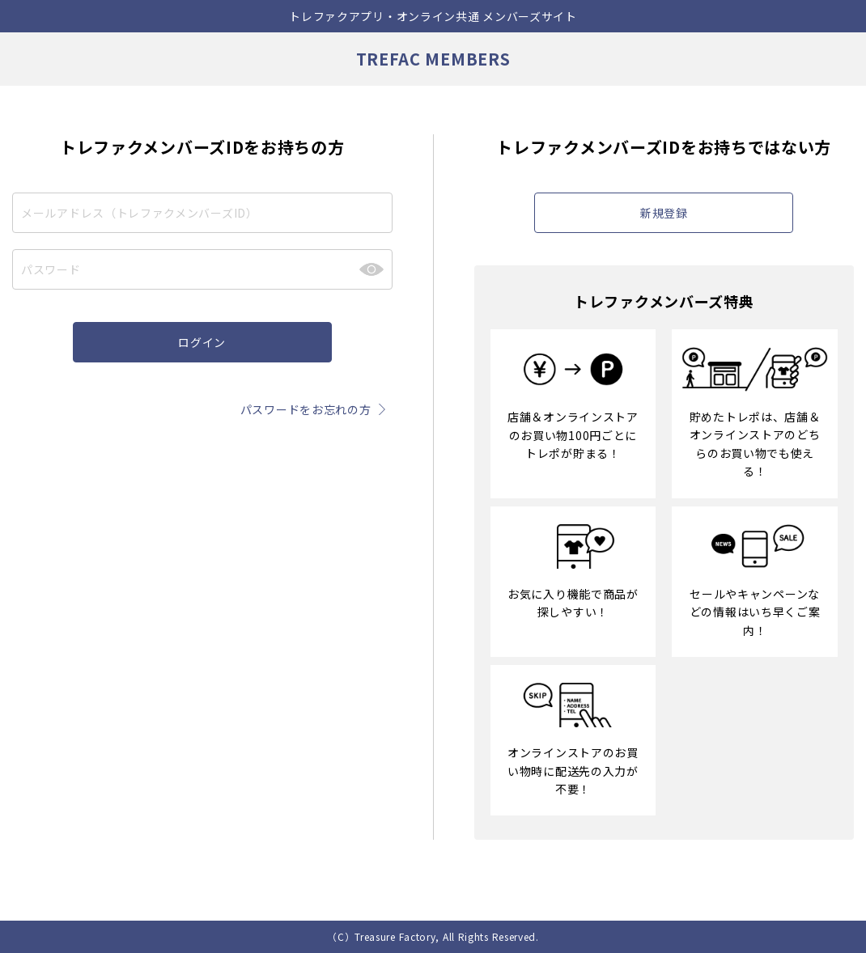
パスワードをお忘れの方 (316, 409)
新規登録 (664, 213)
